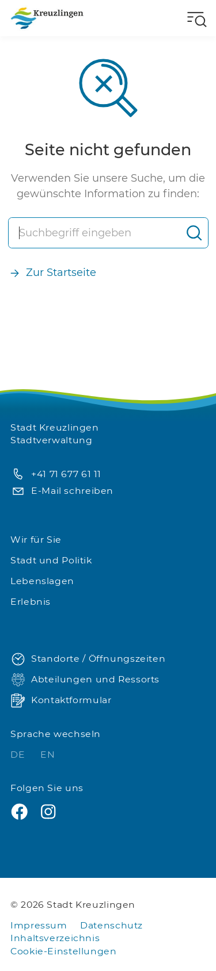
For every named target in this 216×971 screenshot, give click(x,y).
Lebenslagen (42, 580)
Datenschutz (111, 925)
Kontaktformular (60, 700)
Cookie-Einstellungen (63, 951)
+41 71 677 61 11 (55, 474)
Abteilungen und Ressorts (85, 679)
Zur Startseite (52, 272)
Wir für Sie (36, 539)
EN (47, 754)
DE (19, 754)
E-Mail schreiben (61, 491)
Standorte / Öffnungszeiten (87, 659)
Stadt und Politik (51, 560)
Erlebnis (30, 601)
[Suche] (95, 233)
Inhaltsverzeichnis (55, 937)
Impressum (38, 925)
